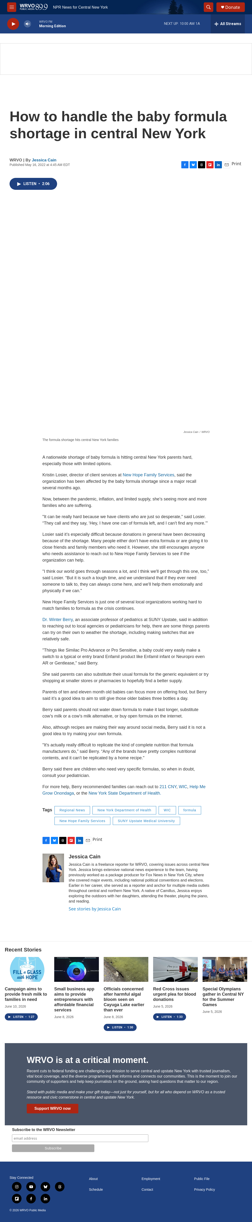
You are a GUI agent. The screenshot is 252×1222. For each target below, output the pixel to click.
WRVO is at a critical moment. (87, 1060)
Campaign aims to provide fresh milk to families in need (26, 994)
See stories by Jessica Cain (95, 909)
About (93, 1179)
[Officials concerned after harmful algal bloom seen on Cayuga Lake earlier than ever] (126, 969)
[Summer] (126, 58)
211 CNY (168, 786)
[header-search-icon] (208, 7)
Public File (202, 1179)
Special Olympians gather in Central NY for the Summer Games (223, 997)
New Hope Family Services (148, 475)
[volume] (27, 24)
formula (189, 810)
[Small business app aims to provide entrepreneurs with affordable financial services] (76, 969)
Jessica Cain (44, 160)
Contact (147, 1189)
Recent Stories (23, 950)
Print (236, 163)
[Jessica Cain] (53, 868)
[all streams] (228, 23)
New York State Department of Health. (124, 793)
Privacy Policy (204, 1189)
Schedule (96, 1189)
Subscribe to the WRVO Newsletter (43, 1130)
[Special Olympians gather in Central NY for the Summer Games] (225, 969)
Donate (232, 7)
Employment (151, 1179)
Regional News (72, 810)
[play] (13, 24)
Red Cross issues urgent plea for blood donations (174, 994)
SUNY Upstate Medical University (146, 821)
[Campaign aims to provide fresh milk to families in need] (27, 969)
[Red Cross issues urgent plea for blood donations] (175, 969)
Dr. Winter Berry (58, 619)
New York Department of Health (124, 810)
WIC (183, 786)
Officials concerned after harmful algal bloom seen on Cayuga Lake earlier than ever (124, 999)
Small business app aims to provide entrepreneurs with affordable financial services (74, 999)
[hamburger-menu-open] (11, 7)
